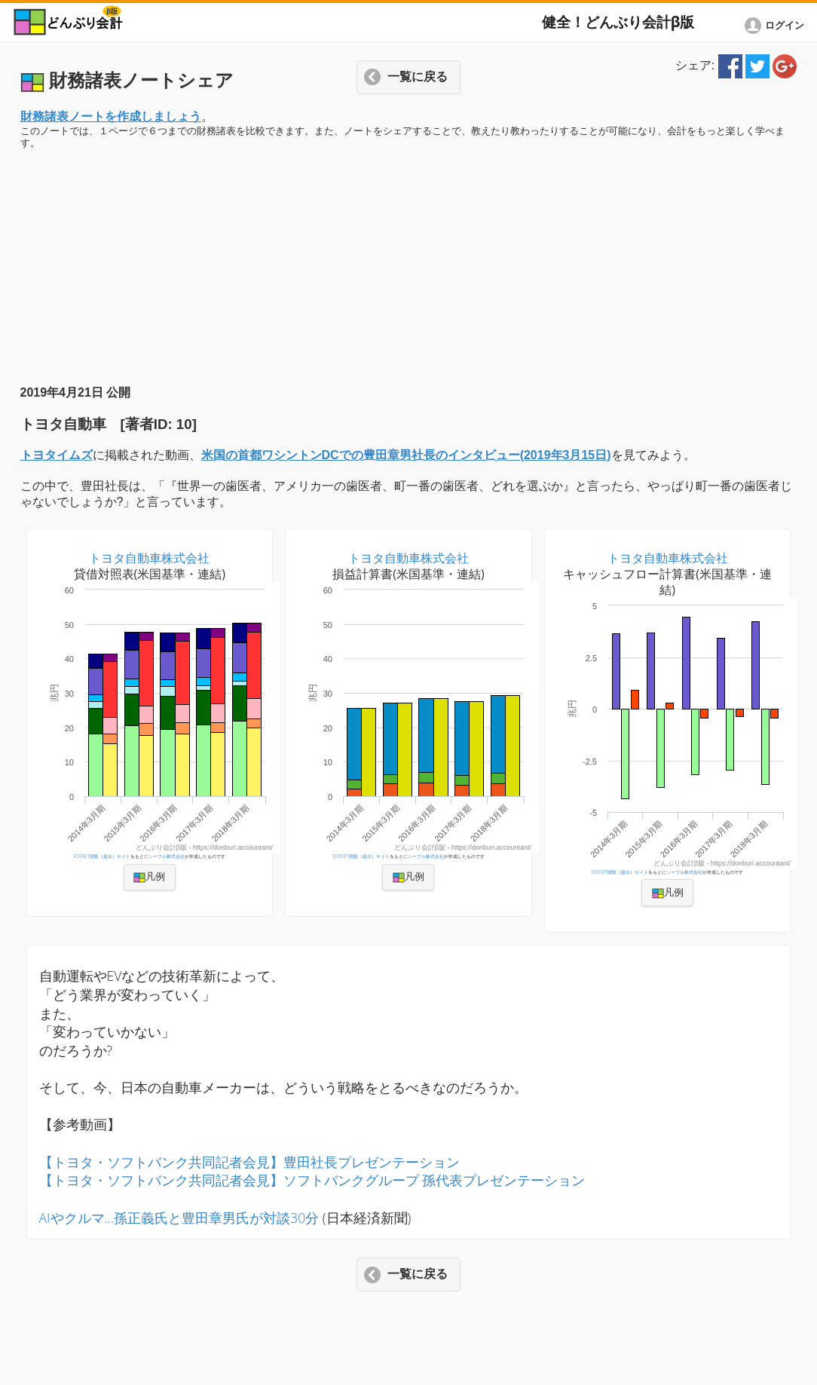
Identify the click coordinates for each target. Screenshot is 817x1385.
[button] (13, 19)
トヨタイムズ (56, 455)
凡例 (149, 877)
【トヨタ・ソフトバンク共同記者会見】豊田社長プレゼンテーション (249, 1162)
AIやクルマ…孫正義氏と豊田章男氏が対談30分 (179, 1218)
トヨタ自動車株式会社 (149, 558)
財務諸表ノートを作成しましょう (110, 116)
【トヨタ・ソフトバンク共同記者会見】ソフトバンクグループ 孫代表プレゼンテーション (312, 1180)
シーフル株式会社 (166, 856)
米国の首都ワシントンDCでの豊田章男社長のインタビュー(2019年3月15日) (406, 455)
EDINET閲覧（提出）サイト (102, 856)
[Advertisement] (408, 267)
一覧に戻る (417, 76)
